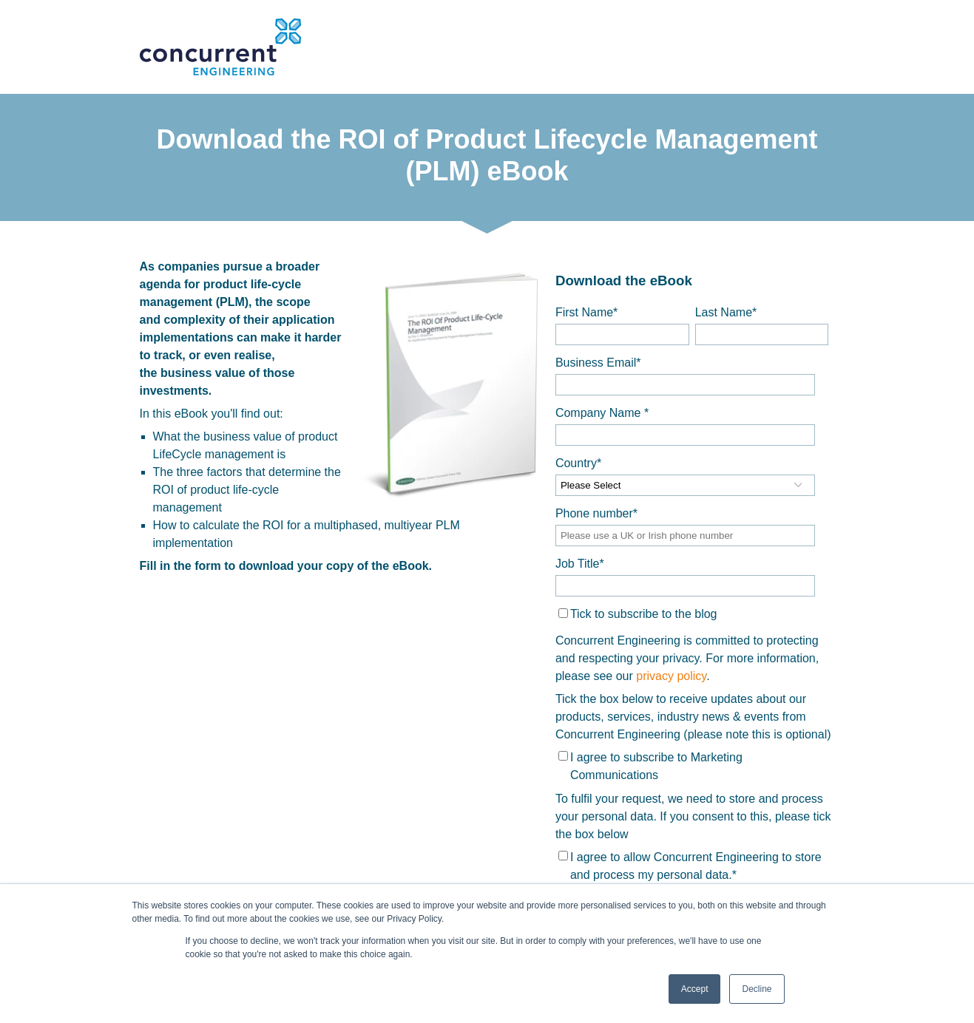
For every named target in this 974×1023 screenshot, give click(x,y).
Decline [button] (756, 989)
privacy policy (671, 676)
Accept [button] (694, 989)
